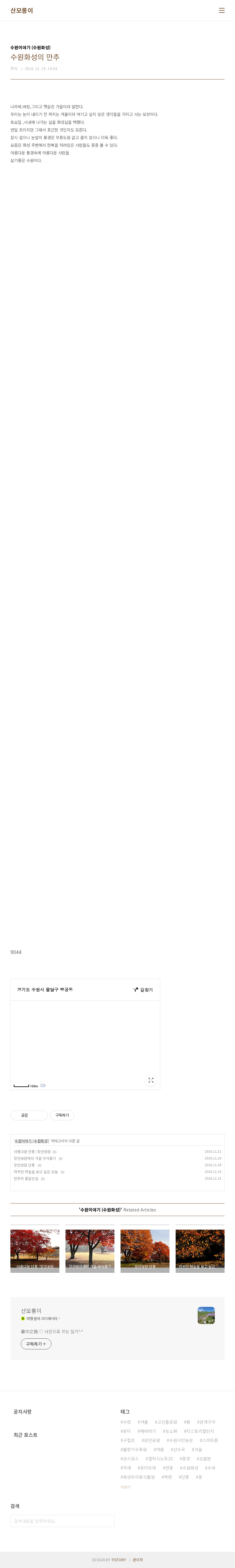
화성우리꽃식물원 (139, 1477)
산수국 (179, 1449)
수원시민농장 (181, 1440)
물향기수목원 (135, 1449)
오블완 (205, 1458)
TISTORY (118, 1559)
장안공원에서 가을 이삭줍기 (35, 1158)
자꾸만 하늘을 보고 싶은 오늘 (36, 1171)
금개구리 (207, 1422)
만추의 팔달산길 (26, 1178)
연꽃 (169, 1468)
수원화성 (190, 1468)
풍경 (186, 1458)
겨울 (144, 1422)
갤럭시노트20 (160, 1458)
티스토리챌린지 (200, 1431)
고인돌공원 (167, 1422)
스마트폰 (210, 1440)
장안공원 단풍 (25, 1164)
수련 (127, 1422)
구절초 (129, 1440)
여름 (160, 1449)
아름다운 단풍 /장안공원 (32, 1151)
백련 (168, 1477)
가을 (198, 1449)
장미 (127, 1431)
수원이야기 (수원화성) (32, 1140)
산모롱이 (21, 10)
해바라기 (148, 1431)
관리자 (138, 1559)
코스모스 (131, 1458)
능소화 (171, 1431)
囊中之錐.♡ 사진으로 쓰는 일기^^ (52, 1331)
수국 (211, 1468)
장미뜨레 (148, 1468)
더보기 (126, 1486)
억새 (127, 1468)
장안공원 (152, 1440)
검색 (108, 1521)
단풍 (185, 1477)
